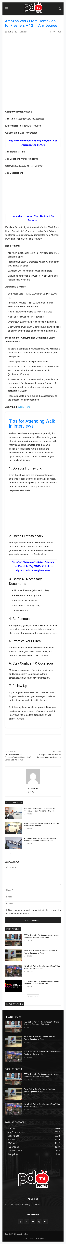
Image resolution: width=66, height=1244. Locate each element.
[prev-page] (6, 853)
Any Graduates (10, 833)
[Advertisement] (33, 56)
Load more (33, 996)
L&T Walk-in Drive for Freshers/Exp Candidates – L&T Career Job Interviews (18, 757)
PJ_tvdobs (13, 32)
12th (7, 818)
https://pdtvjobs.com (33, 792)
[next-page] (10, 853)
